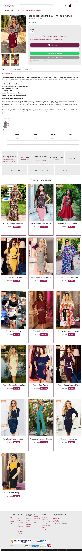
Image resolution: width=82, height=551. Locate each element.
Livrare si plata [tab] (16, 70)
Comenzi (44, 523)
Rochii (12, 11)
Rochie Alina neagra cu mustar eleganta (13, 493)
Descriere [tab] (6, 70)
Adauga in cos (54, 45)
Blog (10, 523)
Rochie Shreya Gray (14, 331)
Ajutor (76, 1)
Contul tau (46, 515)
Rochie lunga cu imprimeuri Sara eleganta (68, 277)
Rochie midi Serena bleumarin (68, 439)
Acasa (7, 11)
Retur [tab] (26, 70)
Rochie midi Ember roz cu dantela (41, 223)
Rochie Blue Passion (41, 385)
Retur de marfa (46, 521)
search (50, 6)
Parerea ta (37, 518)
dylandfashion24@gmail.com (61, 523)
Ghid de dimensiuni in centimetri (54, 36)
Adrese (44, 527)
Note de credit (46, 525)
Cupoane (44, 529)
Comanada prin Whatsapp (54, 53)
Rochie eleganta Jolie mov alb (68, 385)
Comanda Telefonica (55, 57)
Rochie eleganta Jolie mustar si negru (13, 277)
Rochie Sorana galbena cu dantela (13, 385)
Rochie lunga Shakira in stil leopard (14, 223)
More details (7, 113)
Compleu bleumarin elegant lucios (14, 439)
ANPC (27, 522)
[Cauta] (36, 5)
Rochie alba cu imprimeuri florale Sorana (68, 331)
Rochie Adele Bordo (41, 331)
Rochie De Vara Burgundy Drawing (68, 223)
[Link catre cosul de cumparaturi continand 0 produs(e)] (70, 5)
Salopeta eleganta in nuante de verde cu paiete (41, 439)
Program (11, 521)
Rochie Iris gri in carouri (41, 277)
